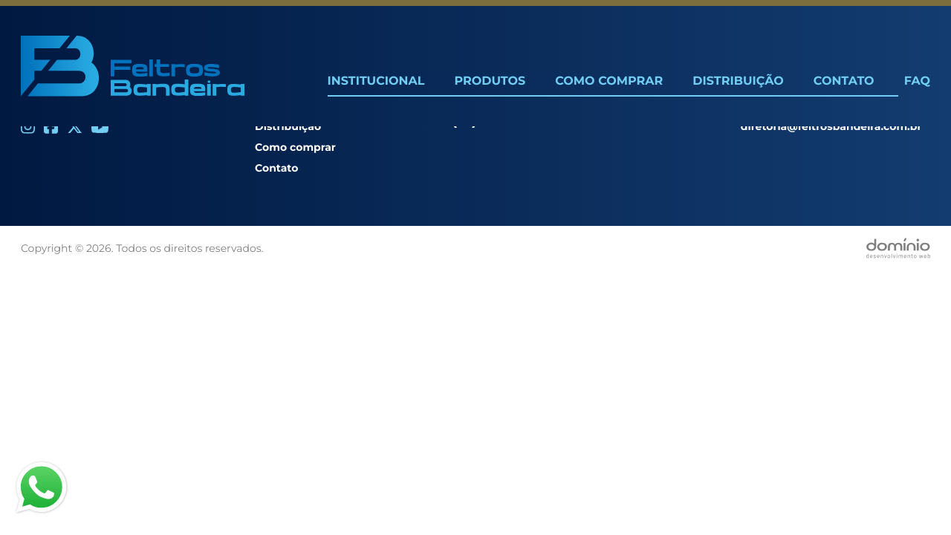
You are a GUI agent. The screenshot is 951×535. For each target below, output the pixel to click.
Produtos (489, 81)
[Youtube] (99, 127)
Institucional (376, 81)
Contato (844, 81)
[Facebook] (51, 126)
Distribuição (737, 81)
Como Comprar (609, 81)
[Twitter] (74, 126)
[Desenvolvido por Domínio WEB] (898, 248)
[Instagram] (28, 126)
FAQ (917, 81)
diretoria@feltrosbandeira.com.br (831, 126)
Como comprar (295, 147)
